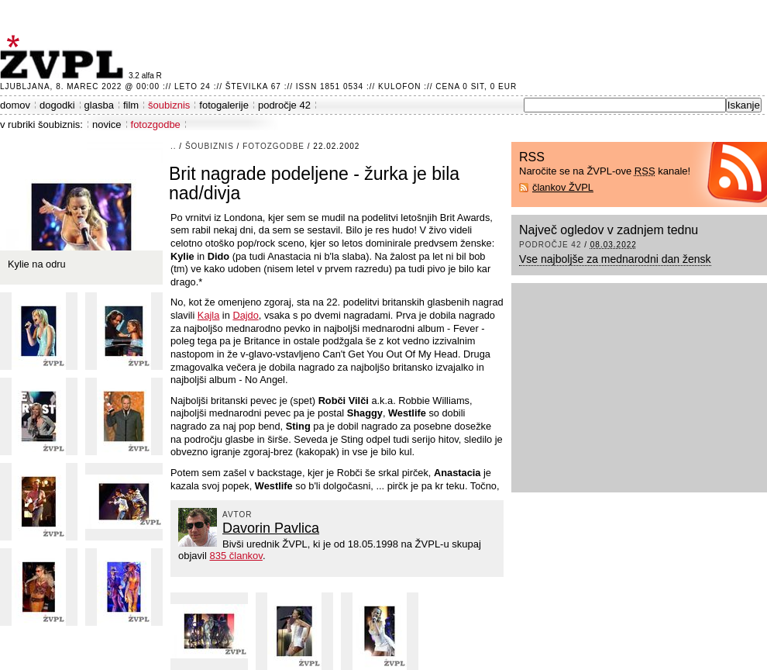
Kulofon (399, 86)
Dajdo (245, 315)
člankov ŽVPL (562, 187)
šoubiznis (169, 105)
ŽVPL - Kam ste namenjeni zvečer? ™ (64, 57)
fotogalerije (224, 105)
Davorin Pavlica (270, 528)
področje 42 (284, 105)
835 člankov (235, 555)
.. (173, 146)
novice (107, 124)
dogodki (57, 105)
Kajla (208, 315)
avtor (237, 514)
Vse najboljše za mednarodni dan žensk (615, 259)
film (131, 105)
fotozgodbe (156, 124)
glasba (99, 105)
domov (15, 105)
